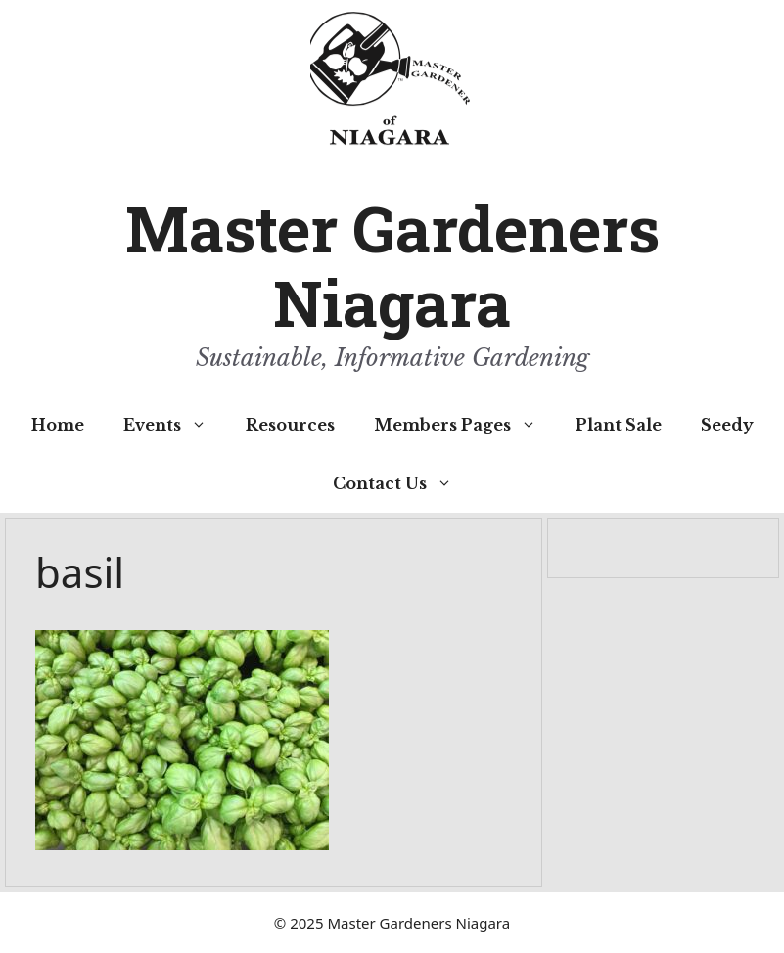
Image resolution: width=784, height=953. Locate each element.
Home (57, 424)
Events (174, 424)
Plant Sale (619, 424)
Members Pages (465, 424)
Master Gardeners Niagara (392, 265)
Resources (290, 424)
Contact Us (402, 483)
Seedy (727, 424)
